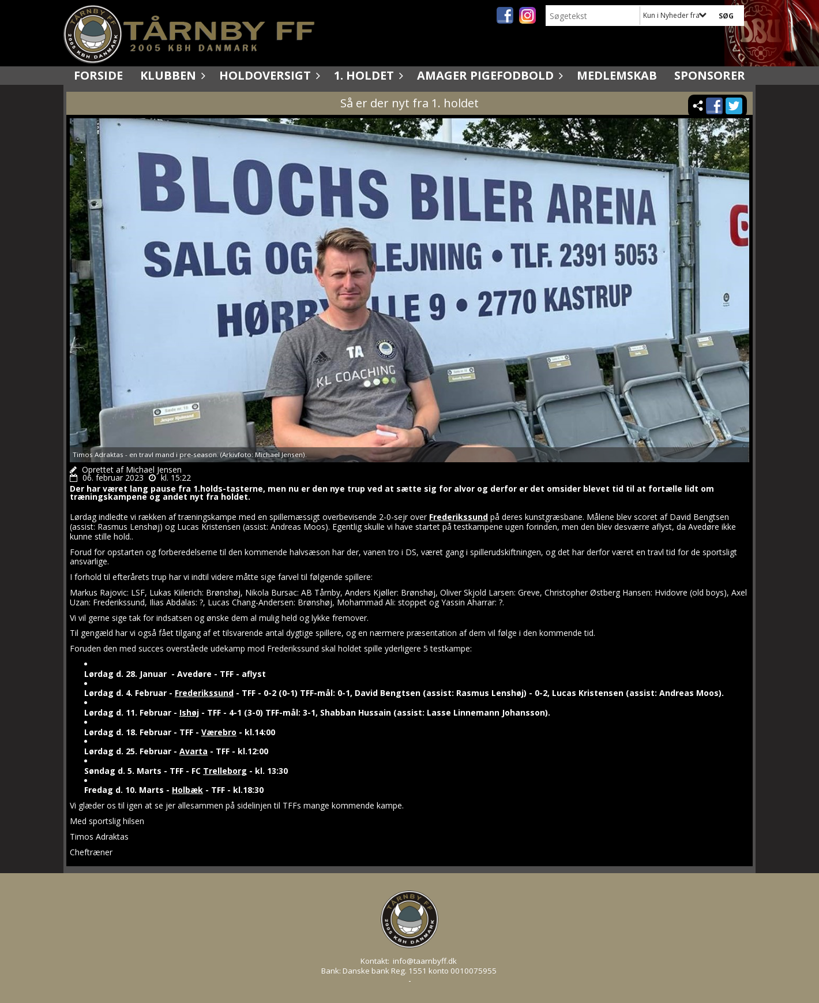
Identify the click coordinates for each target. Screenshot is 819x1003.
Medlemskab (617, 75)
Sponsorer (709, 75)
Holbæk (187, 789)
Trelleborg (225, 770)
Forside (98, 75)
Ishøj (189, 712)
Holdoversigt (268, 75)
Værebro (218, 732)
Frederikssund (458, 516)
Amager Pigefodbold (488, 75)
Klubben (171, 75)
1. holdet (367, 75)
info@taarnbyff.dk (425, 961)
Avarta (193, 751)
